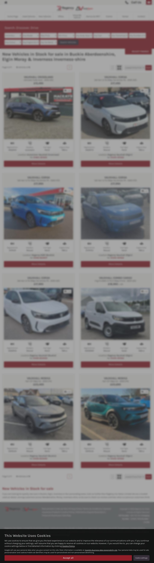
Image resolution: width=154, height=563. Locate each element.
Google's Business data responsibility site (101, 550)
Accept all (68, 557)
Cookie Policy (68, 546)
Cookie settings (141, 558)
